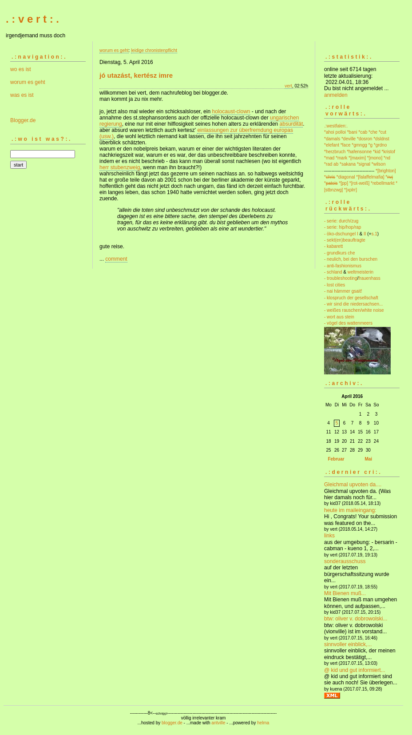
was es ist (22, 95)
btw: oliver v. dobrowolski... (356, 619)
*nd (387, 157)
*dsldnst (381, 138)
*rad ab (331, 164)
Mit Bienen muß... (345, 593)
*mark (341, 157)
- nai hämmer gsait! (343, 291)
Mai (368, 459)
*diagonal (346, 177)
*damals (332, 138)
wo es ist (20, 69)
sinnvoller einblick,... (348, 644)
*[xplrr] (350, 189)
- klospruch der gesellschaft (351, 297)
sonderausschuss (344, 561)
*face (346, 145)
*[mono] (374, 157)
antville (218, 722)
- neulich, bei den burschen (350, 259)
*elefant (331, 145)
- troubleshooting (340, 278)
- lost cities (334, 284)
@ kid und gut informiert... (354, 670)
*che (372, 132)
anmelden (336, 95)
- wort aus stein (339, 316)
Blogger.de (23, 120)
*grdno (380, 145)
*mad (329, 157)
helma (263, 722)
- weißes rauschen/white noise (354, 310)
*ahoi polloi (335, 132)
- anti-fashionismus (342, 265)
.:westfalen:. (336, 125)
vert (288, 85)
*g (370, 145)
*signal (363, 164)
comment (116, 259)
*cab (362, 132)
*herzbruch (334, 151)
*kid (376, 151)
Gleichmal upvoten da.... (352, 484)
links (329, 535)
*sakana (348, 164)
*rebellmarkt (382, 183)
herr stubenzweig (119, 167)
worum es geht (27, 82)
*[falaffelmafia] (370, 177)
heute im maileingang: (350, 510)
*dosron (364, 138)
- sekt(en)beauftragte (344, 240)
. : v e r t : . (32, 19)
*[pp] (343, 183)
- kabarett (333, 246)
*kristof (389, 151)
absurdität (291, 124)
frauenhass (369, 278)
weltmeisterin (360, 272)
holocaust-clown (231, 111)
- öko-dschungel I (341, 233)
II (365, 233)
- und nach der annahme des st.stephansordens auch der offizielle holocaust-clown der (192, 114)
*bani (352, 132)
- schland (333, 272)
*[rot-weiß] (359, 183)
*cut (382, 132)
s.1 (374, 233)
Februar (336, 459)
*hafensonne (359, 151)
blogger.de (172, 722)
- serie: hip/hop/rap (342, 227)
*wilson (379, 164)
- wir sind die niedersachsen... (353, 304)
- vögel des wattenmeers (348, 323)
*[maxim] (357, 157)
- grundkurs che (339, 252)
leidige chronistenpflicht (154, 50)
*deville (348, 138)
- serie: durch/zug (341, 221)
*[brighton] (386, 170)
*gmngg (359, 145)
